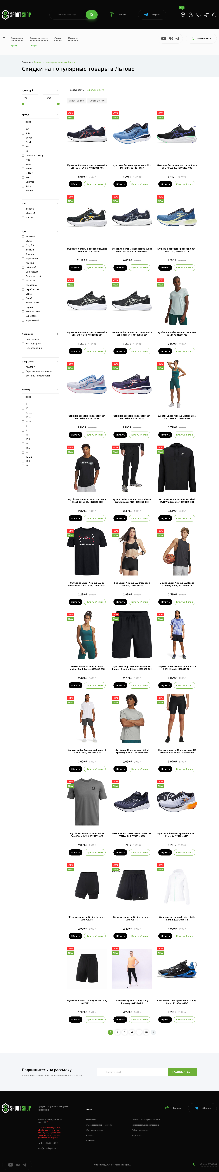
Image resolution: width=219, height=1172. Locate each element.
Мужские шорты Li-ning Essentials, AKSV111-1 (87, 1002)
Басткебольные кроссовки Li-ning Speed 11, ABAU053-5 (176, 1002)
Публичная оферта (140, 1130)
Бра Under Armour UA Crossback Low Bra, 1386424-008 (132, 584)
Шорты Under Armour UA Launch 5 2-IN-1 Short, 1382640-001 (177, 667)
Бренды (14, 45)
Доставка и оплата (39, 38)
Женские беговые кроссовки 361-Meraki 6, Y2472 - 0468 (87, 417)
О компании (17, 38)
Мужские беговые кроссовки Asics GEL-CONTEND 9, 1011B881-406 (87, 166)
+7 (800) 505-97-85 (208, 1164)
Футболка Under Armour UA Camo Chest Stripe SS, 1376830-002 (87, 500)
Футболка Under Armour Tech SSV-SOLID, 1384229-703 (177, 333)
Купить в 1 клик (95, 184)
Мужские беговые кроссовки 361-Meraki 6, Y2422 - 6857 (132, 166)
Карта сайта (137, 1135)
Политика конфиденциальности (146, 1119)
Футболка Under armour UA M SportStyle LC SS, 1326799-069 (132, 751)
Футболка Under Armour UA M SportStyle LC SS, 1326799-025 (87, 835)
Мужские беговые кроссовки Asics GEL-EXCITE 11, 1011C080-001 (87, 333)
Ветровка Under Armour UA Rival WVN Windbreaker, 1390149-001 (177, 500)
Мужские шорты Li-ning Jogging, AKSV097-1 (132, 918)
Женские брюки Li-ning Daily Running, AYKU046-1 (132, 1002)
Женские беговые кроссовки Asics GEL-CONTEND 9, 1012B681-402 (132, 250)
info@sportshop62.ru (47, 1148)
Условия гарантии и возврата (99, 1125)
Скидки (33, 45)
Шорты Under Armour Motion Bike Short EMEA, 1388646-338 (177, 417)
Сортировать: (77, 89)
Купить (75, 184)
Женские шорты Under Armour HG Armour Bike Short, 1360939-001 (177, 751)
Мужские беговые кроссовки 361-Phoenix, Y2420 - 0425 (176, 835)
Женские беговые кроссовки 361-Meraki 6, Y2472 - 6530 (132, 417)
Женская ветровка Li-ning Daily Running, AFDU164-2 (177, 918)
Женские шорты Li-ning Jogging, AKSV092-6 (87, 918)
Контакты (73, 38)
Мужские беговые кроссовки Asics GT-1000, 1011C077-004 (87, 250)
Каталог (118, 14)
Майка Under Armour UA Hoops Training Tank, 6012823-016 (177, 584)
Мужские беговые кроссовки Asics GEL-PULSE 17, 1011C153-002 (177, 166)
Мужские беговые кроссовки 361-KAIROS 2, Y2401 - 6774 (176, 250)
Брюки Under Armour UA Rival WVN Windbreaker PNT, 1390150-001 (132, 500)
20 (146, 1032)
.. (139, 1032)
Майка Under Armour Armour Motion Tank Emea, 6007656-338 (87, 667)
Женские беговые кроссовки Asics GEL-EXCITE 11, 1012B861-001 (132, 333)
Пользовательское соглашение (145, 1125)
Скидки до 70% (97, 100)
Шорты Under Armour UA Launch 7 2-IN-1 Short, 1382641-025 (87, 751)
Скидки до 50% (76, 100)
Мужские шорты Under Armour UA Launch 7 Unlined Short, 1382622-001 (132, 667)
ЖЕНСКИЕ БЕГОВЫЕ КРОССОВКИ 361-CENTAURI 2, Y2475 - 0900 (132, 835)
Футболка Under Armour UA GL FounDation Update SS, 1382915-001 (87, 584)
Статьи (57, 38)
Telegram (152, 15)
